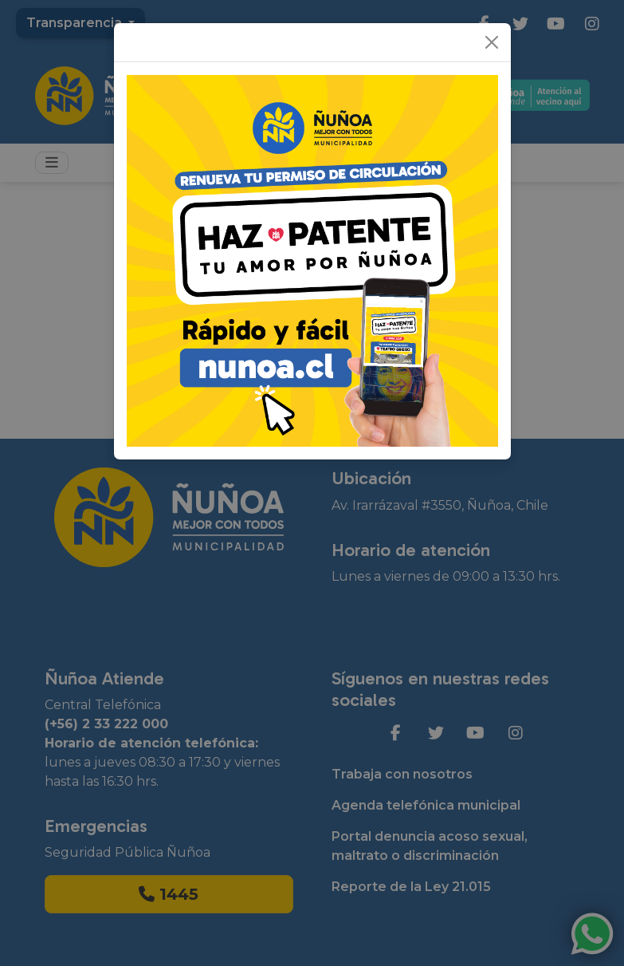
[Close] (491, 42)
